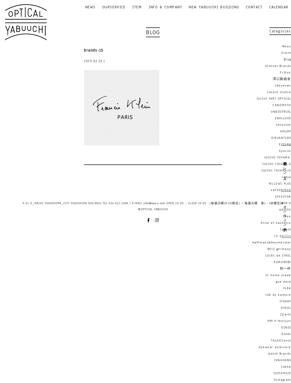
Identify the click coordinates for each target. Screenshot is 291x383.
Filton (285, 72)
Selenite (283, 125)
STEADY (285, 301)
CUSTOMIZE (282, 373)
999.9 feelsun (279, 321)
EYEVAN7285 (281, 138)
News (286, 46)
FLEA (287, 288)
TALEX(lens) (281, 340)
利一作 (285, 269)
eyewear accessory (275, 347)
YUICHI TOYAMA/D (276, 170)
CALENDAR (278, 7)
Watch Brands (279, 354)
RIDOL (286, 308)
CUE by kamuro (278, 295)
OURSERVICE (114, 7)
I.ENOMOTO (281, 105)
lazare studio (279, 92)
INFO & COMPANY (165, 7)
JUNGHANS (282, 360)
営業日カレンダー (284, 168)
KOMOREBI (282, 262)
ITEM (136, 7)
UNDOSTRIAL (281, 112)
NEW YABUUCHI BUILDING (214, 7)
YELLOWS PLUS (280, 184)
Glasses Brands (278, 66)
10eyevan (283, 85)
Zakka (286, 367)
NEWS (90, 7)
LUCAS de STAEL (278, 255)
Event (286, 53)
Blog (287, 59)
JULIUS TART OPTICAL (274, 99)
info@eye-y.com (154, 203)
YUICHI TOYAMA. (277, 157)
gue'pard (283, 282)
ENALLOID (283, 118)
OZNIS (286, 327)
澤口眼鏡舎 (282, 79)
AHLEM (285, 131)
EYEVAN (285, 144)
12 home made (278, 275)
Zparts (285, 314)
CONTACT (254, 7)
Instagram (282, 380)
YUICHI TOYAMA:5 (276, 164)
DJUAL (286, 334)
